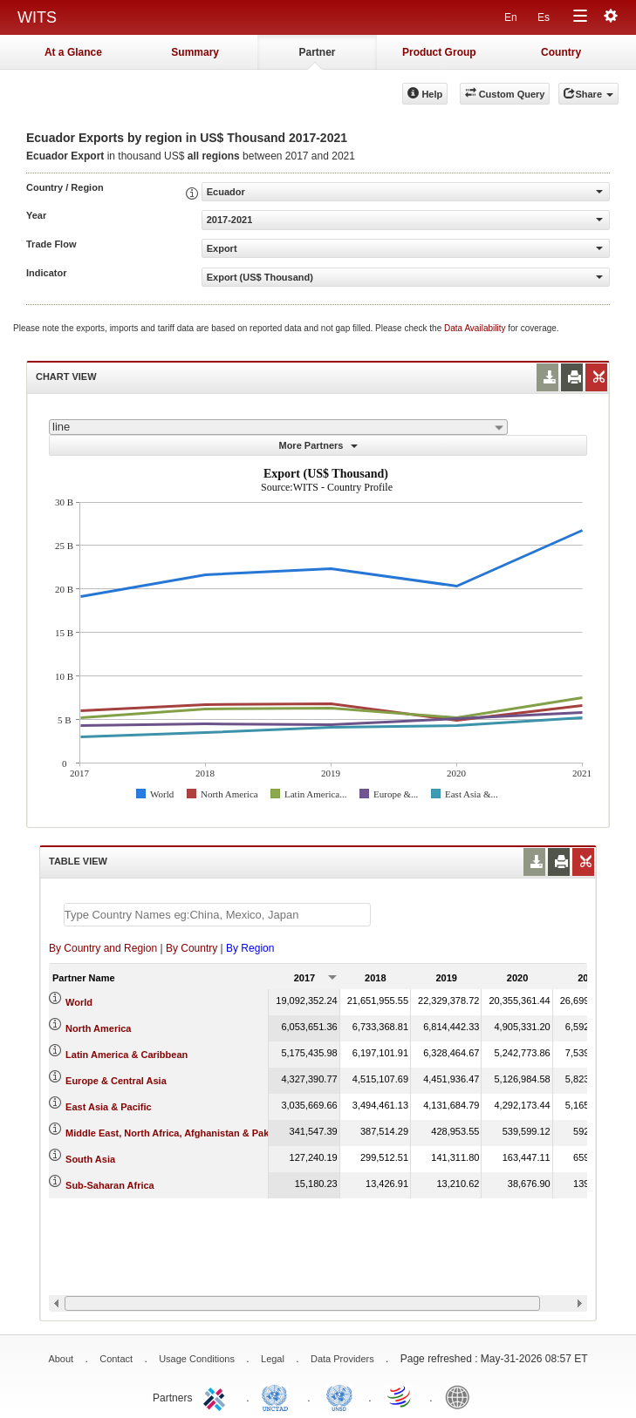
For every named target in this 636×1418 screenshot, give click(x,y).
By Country (191, 948)
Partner (316, 52)
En (510, 17)
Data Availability (476, 328)
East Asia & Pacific (108, 1107)
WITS (37, 17)
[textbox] (217, 914)
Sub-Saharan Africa (109, 1185)
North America (98, 1028)
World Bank (461, 1396)
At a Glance (73, 52)
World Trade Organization (400, 1396)
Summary (195, 52)
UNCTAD (278, 1396)
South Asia (90, 1159)
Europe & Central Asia (116, 1080)
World (78, 1002)
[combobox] (278, 427)
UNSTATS (339, 1396)
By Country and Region (103, 948)
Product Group (439, 52)
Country (561, 52)
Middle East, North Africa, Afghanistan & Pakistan (178, 1133)
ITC (217, 1396)
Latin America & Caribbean (126, 1054)
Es (543, 17)
